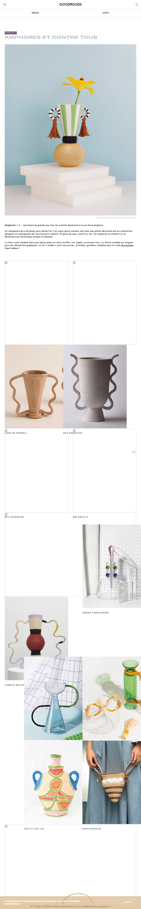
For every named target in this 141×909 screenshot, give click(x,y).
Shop (106, 13)
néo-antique (127, 245)
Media (35, 13)
